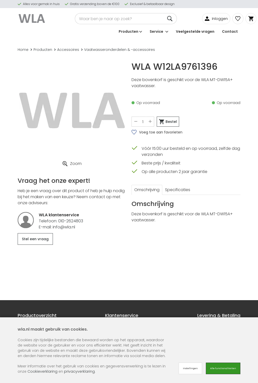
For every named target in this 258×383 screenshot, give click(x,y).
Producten (41, 49)
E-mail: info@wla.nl (57, 227)
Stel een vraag (35, 238)
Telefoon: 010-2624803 (61, 221)
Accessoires (66, 49)
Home (23, 49)
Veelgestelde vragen (195, 31)
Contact (230, 31)
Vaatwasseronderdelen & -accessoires (118, 49)
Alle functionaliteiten (223, 368)
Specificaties (177, 190)
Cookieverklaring (42, 371)
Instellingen (190, 368)
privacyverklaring (79, 371)
